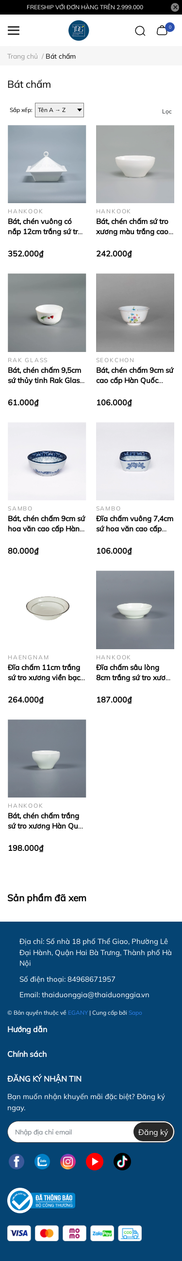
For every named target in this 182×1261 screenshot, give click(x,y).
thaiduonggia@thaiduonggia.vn (95, 994)
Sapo (135, 1012)
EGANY (78, 1012)
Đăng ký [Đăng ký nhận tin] (153, 1132)
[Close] (175, 7)
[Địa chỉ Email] (91, 1132)
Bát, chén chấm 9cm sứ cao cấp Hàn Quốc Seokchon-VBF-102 (134, 380)
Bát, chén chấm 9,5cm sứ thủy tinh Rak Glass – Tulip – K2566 (45, 380)
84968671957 (91, 979)
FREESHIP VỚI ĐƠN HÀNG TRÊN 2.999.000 (85, 7)
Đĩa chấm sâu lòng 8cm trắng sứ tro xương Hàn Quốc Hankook (135, 677)
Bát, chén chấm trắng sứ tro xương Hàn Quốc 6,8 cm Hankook (47, 826)
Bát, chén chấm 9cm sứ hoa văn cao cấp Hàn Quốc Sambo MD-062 (46, 528)
